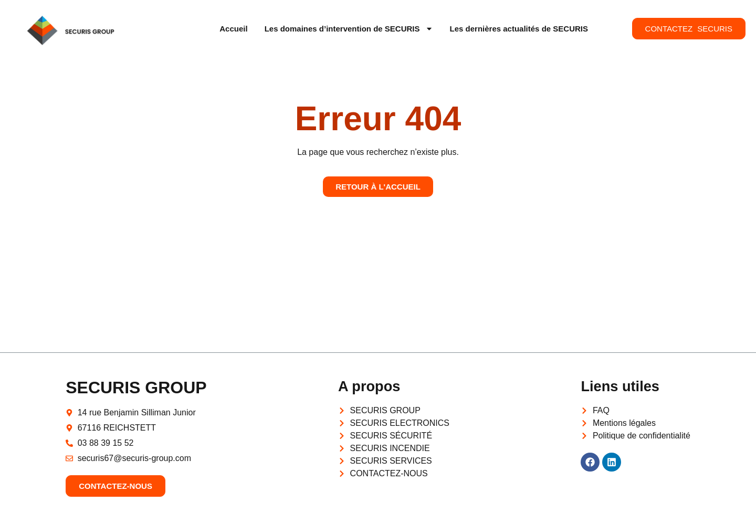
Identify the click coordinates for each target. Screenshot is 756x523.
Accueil (233, 28)
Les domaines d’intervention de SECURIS (349, 28)
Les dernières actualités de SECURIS (519, 28)
